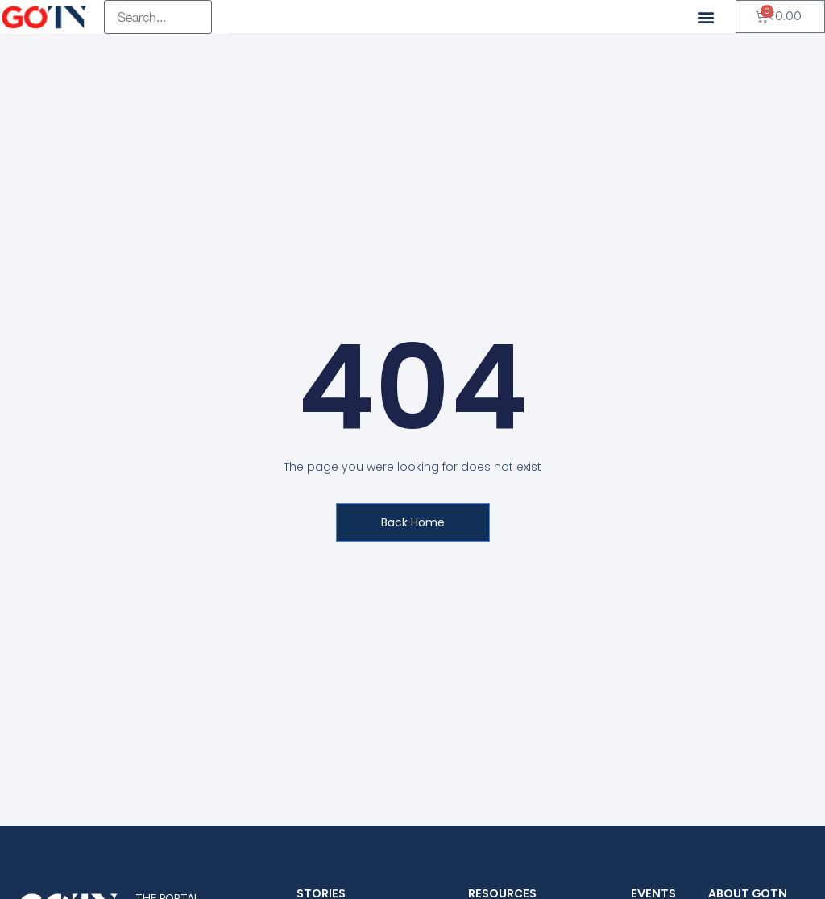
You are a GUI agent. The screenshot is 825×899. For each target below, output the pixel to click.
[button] (706, 16)
